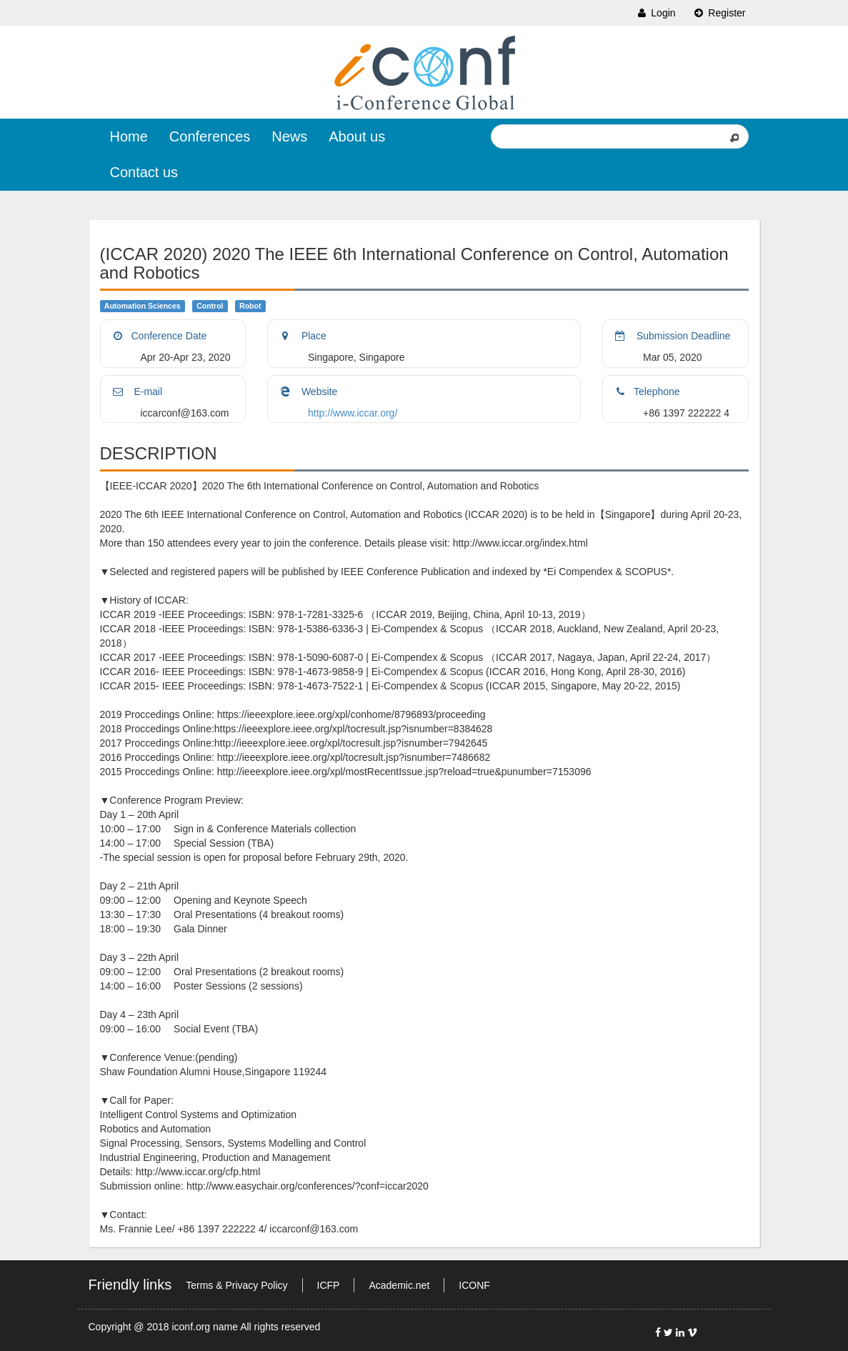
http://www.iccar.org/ (352, 413)
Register (718, 13)
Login (655, 13)
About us (357, 136)
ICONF (474, 1285)
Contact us (144, 172)
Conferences (209, 136)
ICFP (328, 1285)
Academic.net (399, 1285)
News (289, 136)
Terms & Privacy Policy (236, 1285)
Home (129, 136)
